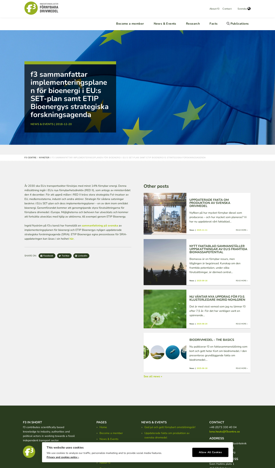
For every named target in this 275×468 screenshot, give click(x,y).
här (72, 239)
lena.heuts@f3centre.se (224, 431)
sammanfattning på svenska (100, 225)
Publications (240, 24)
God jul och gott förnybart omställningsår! (169, 427)
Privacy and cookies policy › (63, 456)
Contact (226, 9)
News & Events (165, 24)
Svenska (244, 9)
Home (103, 427)
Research (193, 24)
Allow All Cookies (210, 452)
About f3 (214, 9)
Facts (213, 24)
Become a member (130, 24)
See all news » (153, 376)
